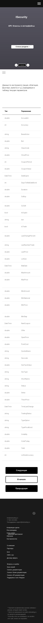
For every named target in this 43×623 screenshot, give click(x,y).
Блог (8, 552)
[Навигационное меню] (39, 3)
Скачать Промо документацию (17, 572)
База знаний (11, 567)
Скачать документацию (14, 570)
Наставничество (12, 539)
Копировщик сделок (13, 527)
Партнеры (10, 548)
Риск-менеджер (12, 530)
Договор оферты (12, 558)
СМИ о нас (10, 555)
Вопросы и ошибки (13, 564)
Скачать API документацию (16, 575)
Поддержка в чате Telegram (16, 577)
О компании (11, 545)
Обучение (10, 536)
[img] (18, 513)
